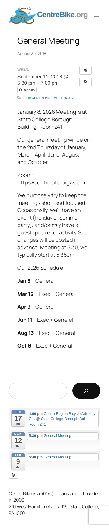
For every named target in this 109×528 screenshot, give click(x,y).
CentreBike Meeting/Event (54, 97)
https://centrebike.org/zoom (51, 182)
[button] (85, 82)
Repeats (27, 90)
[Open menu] (96, 15)
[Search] (86, 391)
